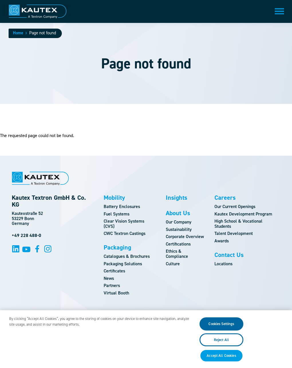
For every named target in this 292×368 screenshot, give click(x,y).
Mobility (114, 197)
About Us (178, 213)
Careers (225, 197)
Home (18, 33)
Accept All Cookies (221, 359)
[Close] (285, 342)
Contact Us (229, 255)
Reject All (221, 343)
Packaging (117, 247)
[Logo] (38, 11)
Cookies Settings (221, 327)
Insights (176, 197)
